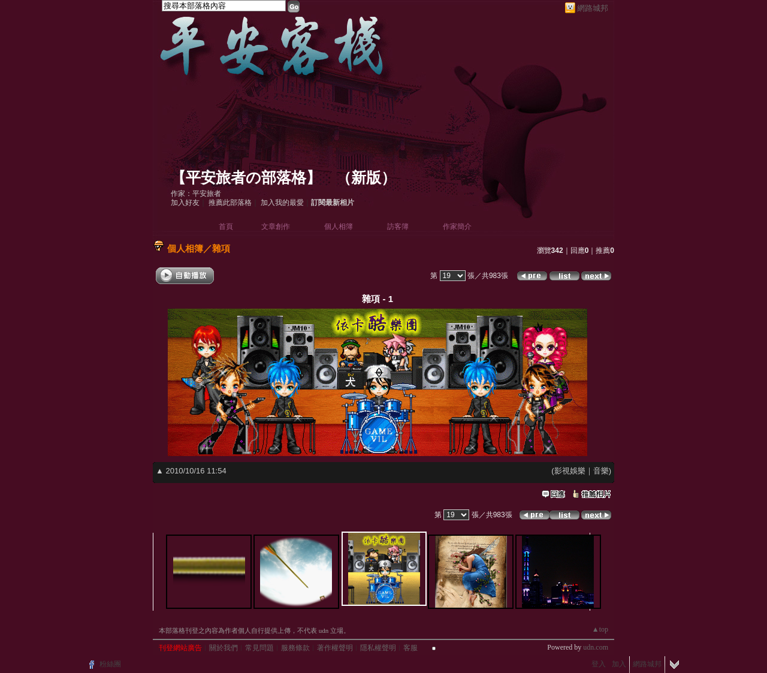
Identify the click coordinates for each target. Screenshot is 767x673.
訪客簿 (398, 226)
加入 (619, 664)
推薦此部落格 (230, 202)
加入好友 (185, 202)
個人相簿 (338, 226)
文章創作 (275, 226)
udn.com (595, 647)
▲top (600, 629)
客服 (410, 648)
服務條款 (295, 648)
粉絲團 (110, 664)
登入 (598, 664)
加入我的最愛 (282, 202)
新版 (366, 178)
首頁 (226, 226)
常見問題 (259, 648)
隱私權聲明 (378, 648)
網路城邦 (592, 8)
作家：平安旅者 (196, 193)
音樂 (601, 470)
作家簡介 (457, 226)
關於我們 (223, 648)
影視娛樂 (569, 470)
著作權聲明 (335, 648)
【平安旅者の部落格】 (246, 178)
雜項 (221, 248)
